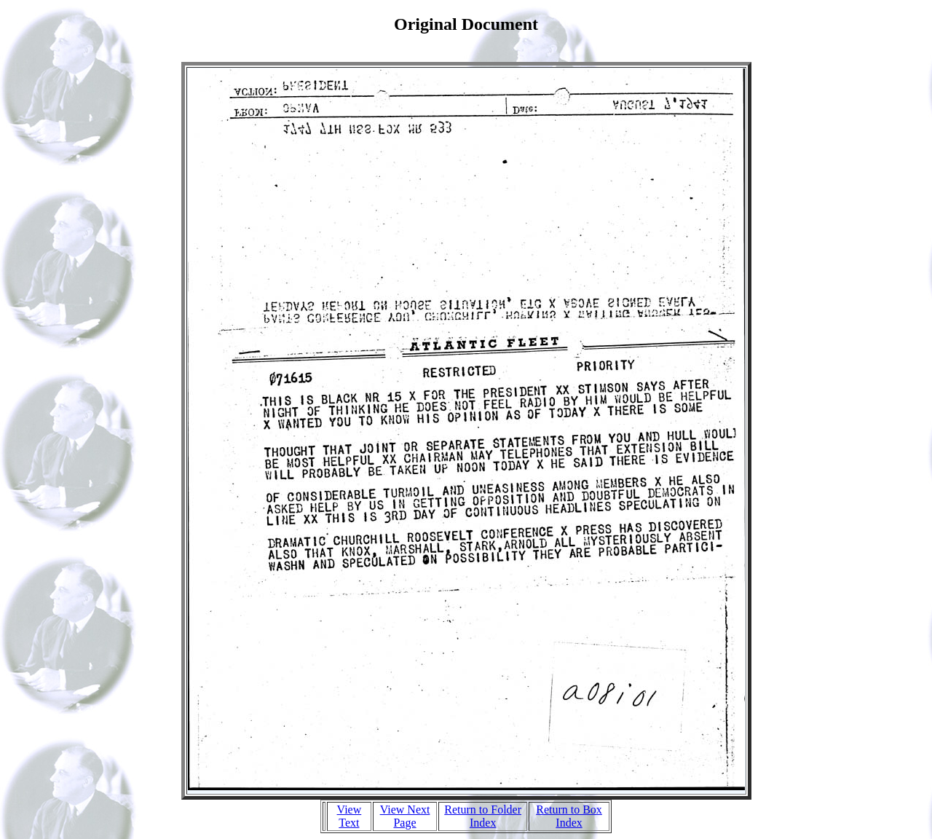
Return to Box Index (569, 816)
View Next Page (405, 816)
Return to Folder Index (482, 816)
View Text (349, 816)
